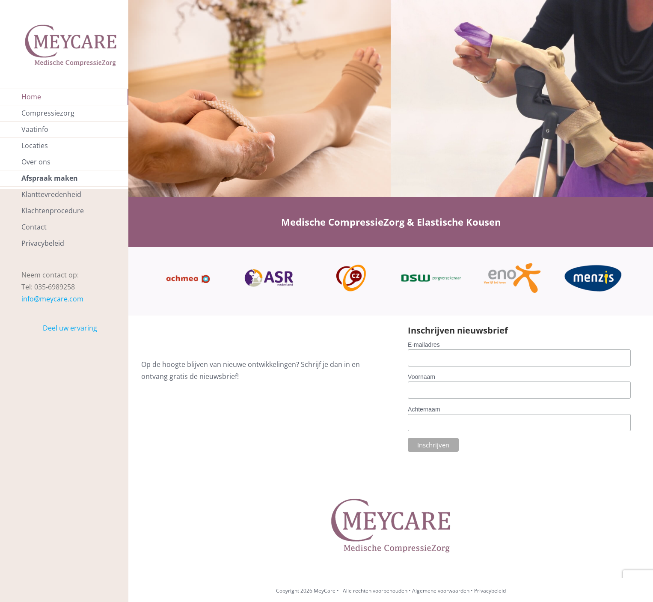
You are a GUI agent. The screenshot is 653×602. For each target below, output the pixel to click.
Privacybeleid (490, 590)
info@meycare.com (52, 299)
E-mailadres (424, 344)
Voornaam (421, 376)
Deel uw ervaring (70, 328)
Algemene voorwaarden (440, 590)
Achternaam (424, 409)
